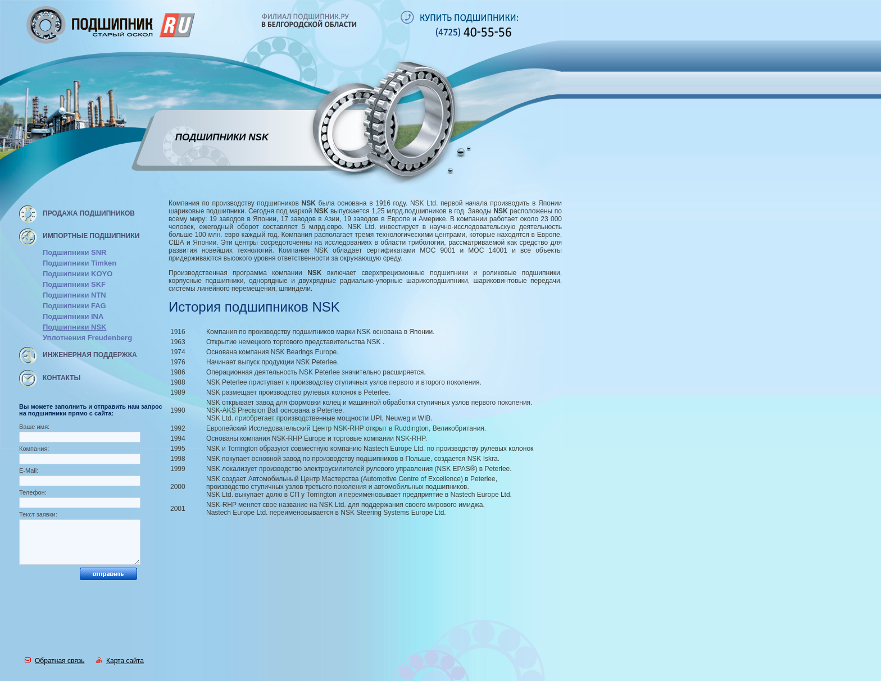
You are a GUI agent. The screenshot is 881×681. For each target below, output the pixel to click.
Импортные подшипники (91, 236)
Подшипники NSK (74, 327)
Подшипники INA (73, 316)
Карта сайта (120, 661)
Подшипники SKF (74, 284)
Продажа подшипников (89, 213)
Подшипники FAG (74, 305)
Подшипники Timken (79, 263)
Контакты (61, 378)
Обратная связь (54, 661)
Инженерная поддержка (90, 355)
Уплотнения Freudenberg (87, 337)
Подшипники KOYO (77, 273)
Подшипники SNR (74, 252)
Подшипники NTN (74, 295)
